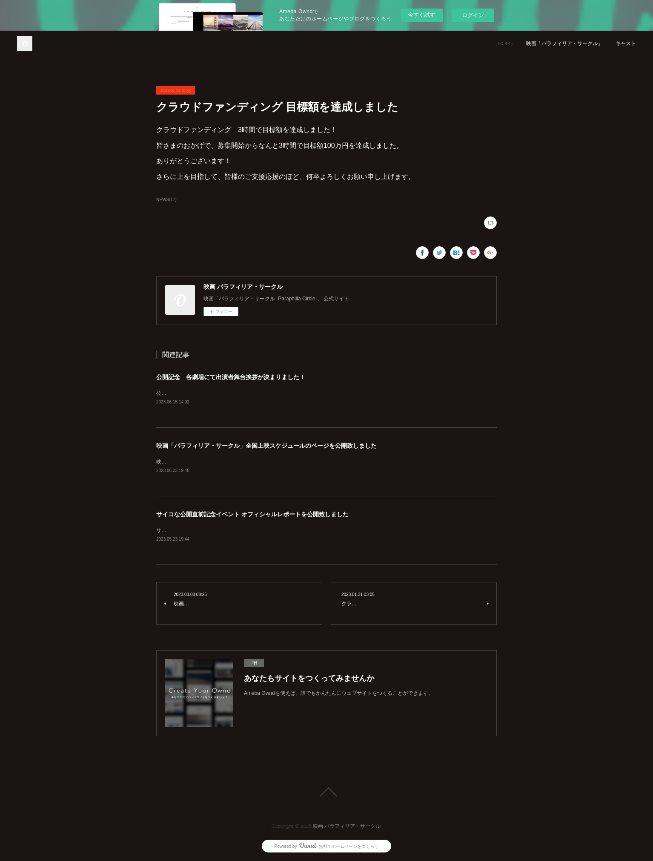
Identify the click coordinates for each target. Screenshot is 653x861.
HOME (505, 43)
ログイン (473, 15)
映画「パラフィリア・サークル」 (564, 43)
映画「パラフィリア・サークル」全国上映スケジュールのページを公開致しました (266, 445)
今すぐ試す (421, 15)
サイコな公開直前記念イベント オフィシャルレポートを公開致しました (252, 514)
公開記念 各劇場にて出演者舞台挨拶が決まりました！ (230, 377)
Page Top (326, 792)
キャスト (626, 43)
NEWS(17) (166, 199)
